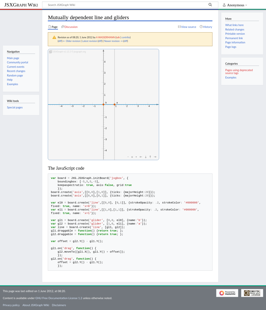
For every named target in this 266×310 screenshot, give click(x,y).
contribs (126, 37)
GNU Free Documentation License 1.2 (58, 298)
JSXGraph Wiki (21, 5)
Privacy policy (11, 305)
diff (60, 41)
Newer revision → (113, 41)
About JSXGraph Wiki (36, 305)
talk (118, 37)
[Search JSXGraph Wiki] (130, 5)
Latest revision (89, 41)
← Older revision (71, 41)
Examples (230, 77)
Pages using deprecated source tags (239, 71)
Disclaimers (59, 305)
